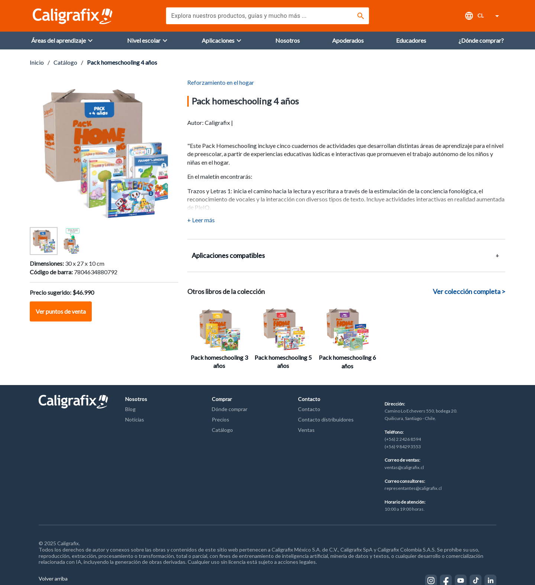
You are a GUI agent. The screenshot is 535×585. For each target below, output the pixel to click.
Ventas (306, 430)
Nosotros (136, 399)
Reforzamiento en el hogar (220, 82)
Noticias (134, 419)
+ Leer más (201, 219)
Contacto (309, 399)
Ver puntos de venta (61, 311)
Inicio (37, 62)
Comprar (222, 399)
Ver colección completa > (469, 291)
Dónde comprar (229, 409)
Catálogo (65, 62)
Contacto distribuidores (326, 419)
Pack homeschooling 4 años (122, 62)
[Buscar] (360, 16)
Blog (130, 409)
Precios (220, 419)
